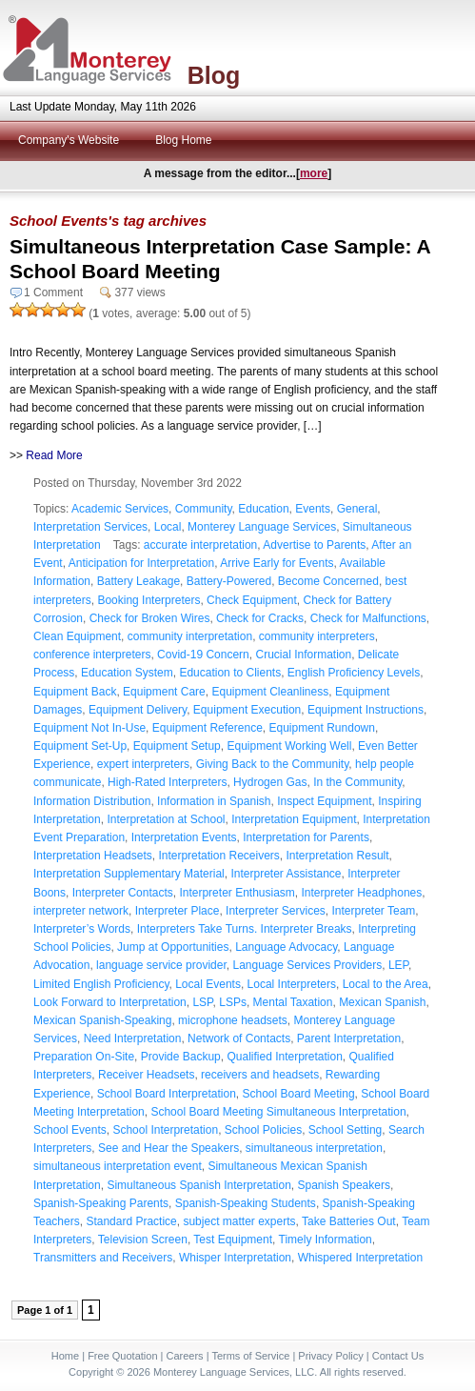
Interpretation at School (166, 819)
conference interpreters (91, 654)
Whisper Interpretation (235, 1257)
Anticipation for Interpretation (141, 563)
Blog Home (183, 140)
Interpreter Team (374, 910)
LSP (202, 1002)
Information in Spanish (213, 801)
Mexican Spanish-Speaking (102, 1020)
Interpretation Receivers (218, 855)
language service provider (161, 965)
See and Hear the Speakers (168, 1148)
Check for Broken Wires (149, 618)
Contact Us (398, 1355)
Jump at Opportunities (172, 947)
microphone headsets (232, 1020)
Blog (214, 75)
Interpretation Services (90, 527)
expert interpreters (143, 764)
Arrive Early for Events (276, 563)
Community (203, 508)
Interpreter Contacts (122, 892)
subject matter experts (239, 1221)
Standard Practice (131, 1221)
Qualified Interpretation (284, 1056)
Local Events (208, 984)
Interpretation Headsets (92, 855)
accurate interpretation (200, 545)
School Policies (263, 1130)
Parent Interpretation (349, 1038)
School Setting (345, 1130)
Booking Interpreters (148, 600)
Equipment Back (74, 691)
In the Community (357, 782)
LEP (398, 965)
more (313, 173)
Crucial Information (303, 654)
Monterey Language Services (262, 527)
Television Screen (143, 1239)
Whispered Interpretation (360, 1257)
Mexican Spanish (382, 1002)
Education (263, 508)
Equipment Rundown (321, 728)
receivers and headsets (260, 1074)
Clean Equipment (77, 636)
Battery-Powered (229, 581)
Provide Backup (181, 1056)
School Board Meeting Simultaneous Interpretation (278, 1112)
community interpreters (317, 636)
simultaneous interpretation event (117, 1166)
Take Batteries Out (349, 1221)
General (357, 508)
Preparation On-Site (83, 1056)
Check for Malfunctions (368, 618)
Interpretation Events (184, 837)
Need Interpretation (133, 1038)
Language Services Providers (307, 965)
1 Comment (53, 292)
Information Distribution (91, 801)
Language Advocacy (286, 947)
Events (312, 508)
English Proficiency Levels (353, 672)
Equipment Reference (207, 728)
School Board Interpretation (166, 1093)
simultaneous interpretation (314, 1148)
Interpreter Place (177, 910)
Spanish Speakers (344, 1185)
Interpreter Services (276, 910)
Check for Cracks (260, 618)
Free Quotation (122, 1355)
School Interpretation (165, 1130)
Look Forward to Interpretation (110, 1002)
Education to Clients (230, 672)
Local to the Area (385, 984)
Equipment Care (164, 691)
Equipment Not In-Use (89, 728)
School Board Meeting (298, 1093)
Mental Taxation (293, 1002)
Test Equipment (232, 1239)
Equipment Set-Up (80, 746)
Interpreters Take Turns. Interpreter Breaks (244, 929)
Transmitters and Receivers (102, 1257)
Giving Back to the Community (272, 764)
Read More (54, 455)
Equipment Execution (247, 709)
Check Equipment (252, 600)
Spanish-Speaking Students (245, 1203)
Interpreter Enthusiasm (236, 892)
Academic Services (119, 508)
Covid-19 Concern (203, 654)
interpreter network (81, 910)
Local (168, 527)
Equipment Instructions (365, 709)
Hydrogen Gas (270, 782)
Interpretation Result (338, 855)
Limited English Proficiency (101, 984)
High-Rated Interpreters (167, 782)
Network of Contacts (239, 1038)
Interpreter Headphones (362, 892)
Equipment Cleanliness (269, 691)
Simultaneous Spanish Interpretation (198, 1185)
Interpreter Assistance (285, 873)
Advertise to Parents (314, 545)
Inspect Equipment (324, 801)
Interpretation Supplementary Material (129, 873)
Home (65, 1355)
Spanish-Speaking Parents (100, 1203)
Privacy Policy (330, 1355)
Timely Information (325, 1239)
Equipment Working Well (289, 746)
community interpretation (190, 636)
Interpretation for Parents (306, 837)
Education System (127, 672)
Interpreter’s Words (81, 929)
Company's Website (68, 140)
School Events (70, 1130)
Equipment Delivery (138, 709)
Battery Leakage (138, 581)
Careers (185, 1355)
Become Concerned (328, 581)
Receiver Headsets (146, 1074)
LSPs (233, 1002)
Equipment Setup (177, 746)
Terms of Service (250, 1355)
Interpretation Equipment (293, 819)
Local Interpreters (291, 984)
